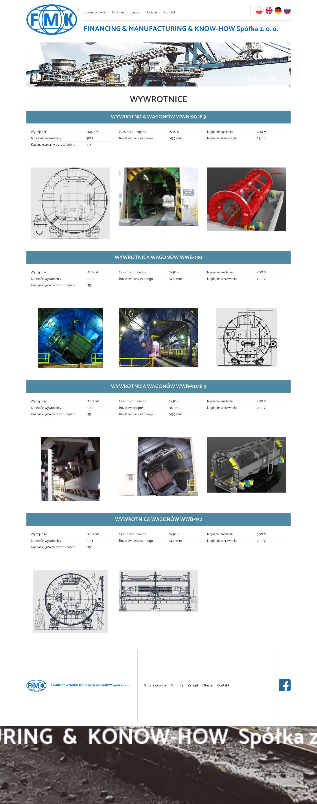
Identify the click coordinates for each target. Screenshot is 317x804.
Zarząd (135, 12)
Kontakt (169, 12)
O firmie (118, 12)
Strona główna (94, 12)
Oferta (152, 12)
